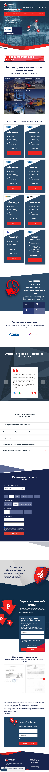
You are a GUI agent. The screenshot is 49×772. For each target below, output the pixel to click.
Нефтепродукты (15, 13)
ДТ (6, 13)
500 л (11, 496)
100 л (6, 496)
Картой (15, 504)
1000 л (17, 496)
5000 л (24, 496)
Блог (33, 13)
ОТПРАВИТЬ (32, 649)
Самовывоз (27, 512)
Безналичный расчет (25, 504)
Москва (6, 512)
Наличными (8, 504)
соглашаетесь (6, 529)
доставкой (41, 702)
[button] (43, 382)
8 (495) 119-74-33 (8, 7)
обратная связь (34, 762)
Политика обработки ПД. (34, 767)
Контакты (41, 13)
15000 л (30, 496)
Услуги (25, 13)
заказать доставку (28, 743)
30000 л (37, 496)
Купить (14, 153)
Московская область (16, 512)
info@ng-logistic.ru (28, 7)
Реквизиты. (40, 766)
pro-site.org (28, 769)
